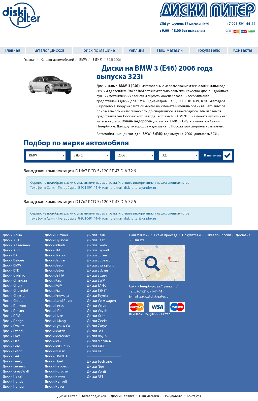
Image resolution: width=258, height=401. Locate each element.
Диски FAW (11, 336)
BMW (83, 60)
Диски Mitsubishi (58, 346)
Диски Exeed (13, 331)
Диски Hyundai (56, 240)
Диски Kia (52, 291)
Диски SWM (96, 281)
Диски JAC (53, 250)
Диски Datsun (13, 311)
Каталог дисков (94, 396)
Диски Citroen (13, 301)
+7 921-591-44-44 (241, 24)
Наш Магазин (139, 235)
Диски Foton (12, 351)
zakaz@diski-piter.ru (154, 297)
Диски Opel (54, 361)
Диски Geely (12, 361)
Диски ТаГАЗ (96, 346)
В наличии (212, 155)
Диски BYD (11, 271)
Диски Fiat (11, 341)
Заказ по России (218, 235)
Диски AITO (12, 240)
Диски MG (53, 341)
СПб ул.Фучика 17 (184, 24)
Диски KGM (53, 286)
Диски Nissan (55, 351)
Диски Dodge (13, 321)
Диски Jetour (55, 271)
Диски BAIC (11, 255)
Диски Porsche (56, 371)
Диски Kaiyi (53, 281)
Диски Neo (95, 367)
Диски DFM (11, 316)
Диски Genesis (14, 366)
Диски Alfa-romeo (16, 245)
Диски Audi (11, 250)
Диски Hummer (56, 235)
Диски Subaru (97, 271)
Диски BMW (12, 266)
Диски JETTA (54, 276)
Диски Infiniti (55, 245)
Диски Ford (11, 346)
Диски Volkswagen (101, 301)
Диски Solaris (97, 255)
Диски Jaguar (55, 260)
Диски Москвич (99, 341)
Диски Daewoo (14, 306)
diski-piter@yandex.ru (140, 188)
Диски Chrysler (14, 296)
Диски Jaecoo (55, 255)
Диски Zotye (97, 326)
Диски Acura (12, 235)
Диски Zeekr (97, 321)
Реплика (136, 50)
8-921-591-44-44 (90, 188)
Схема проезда (166, 235)
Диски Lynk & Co (57, 326)
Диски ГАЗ (95, 331)
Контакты (242, 50)
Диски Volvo (96, 306)
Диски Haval (12, 377)
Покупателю (208, 50)
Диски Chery (12, 286)
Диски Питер (67, 396)
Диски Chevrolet (15, 291)
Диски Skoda (97, 245)
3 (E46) (97, 60)
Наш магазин (170, 50)
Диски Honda (13, 382)
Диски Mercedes (58, 336)
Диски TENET (97, 291)
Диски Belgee (13, 260)
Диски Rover (54, 387)
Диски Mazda (55, 331)
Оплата (139, 240)
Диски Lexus (54, 306)
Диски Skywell (98, 250)
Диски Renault (56, 382)
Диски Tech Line (99, 362)
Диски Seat (96, 240)
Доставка (243, 235)
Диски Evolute (14, 326)
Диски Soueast (98, 260)
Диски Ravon (55, 377)
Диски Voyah (97, 311)
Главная (12, 50)
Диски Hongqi (13, 387)
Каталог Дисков (49, 50)
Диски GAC (11, 356)
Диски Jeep (54, 266)
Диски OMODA (56, 356)
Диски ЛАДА (97, 336)
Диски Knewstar (57, 296)
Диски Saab (96, 235)
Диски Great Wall (16, 371)
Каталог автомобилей (57, 60)
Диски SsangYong (100, 266)
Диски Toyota (97, 296)
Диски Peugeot (57, 366)
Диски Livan (54, 316)
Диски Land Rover (58, 301)
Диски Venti (96, 372)
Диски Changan (15, 281)
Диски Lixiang (55, 321)
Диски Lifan (53, 311)
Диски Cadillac (14, 276)
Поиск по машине (98, 50)
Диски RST (95, 377)
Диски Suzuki (97, 276)
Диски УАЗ (95, 351)
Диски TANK (96, 286)
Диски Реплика (123, 396)
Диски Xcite (96, 316)
